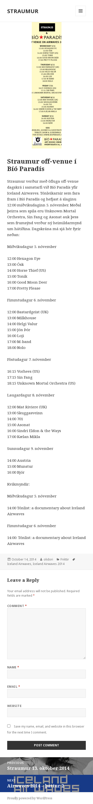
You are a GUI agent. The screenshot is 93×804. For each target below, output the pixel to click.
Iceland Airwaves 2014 (48, 564)
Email (13, 686)
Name (13, 667)
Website (14, 706)
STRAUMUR (22, 11)
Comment (17, 606)
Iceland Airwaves (19, 564)
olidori (48, 559)
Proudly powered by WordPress (29, 798)
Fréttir (65, 559)
